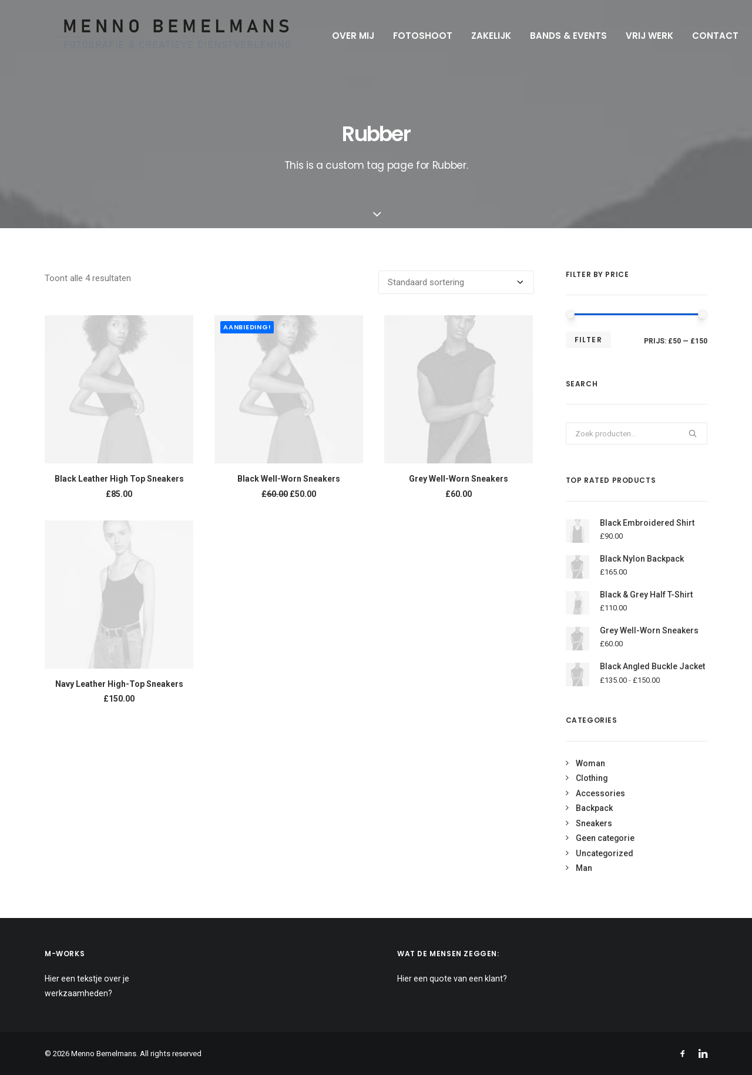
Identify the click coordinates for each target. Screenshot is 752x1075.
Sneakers (594, 823)
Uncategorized (604, 853)
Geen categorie (605, 838)
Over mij (339, 35)
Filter (588, 340)
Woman (590, 763)
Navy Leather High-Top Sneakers (119, 684)
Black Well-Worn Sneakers (288, 478)
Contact (701, 35)
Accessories (600, 793)
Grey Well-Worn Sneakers (458, 478)
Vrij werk (635, 35)
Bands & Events (554, 35)
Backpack (594, 808)
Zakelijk (477, 35)
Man (584, 868)
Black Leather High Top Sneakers (119, 478)
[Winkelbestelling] (456, 282)
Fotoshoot (408, 35)
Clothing (591, 778)
